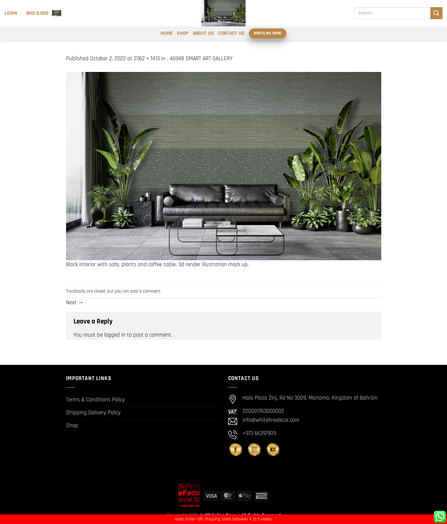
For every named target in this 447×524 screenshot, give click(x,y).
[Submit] (436, 13)
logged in (114, 335)
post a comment (145, 291)
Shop (182, 33)
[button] (11, 13)
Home (167, 33)
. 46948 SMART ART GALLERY (199, 58)
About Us (203, 33)
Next (75, 302)
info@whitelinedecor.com (271, 420)
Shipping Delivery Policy (93, 412)
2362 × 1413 (147, 58)
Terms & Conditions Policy (95, 399)
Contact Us (231, 33)
